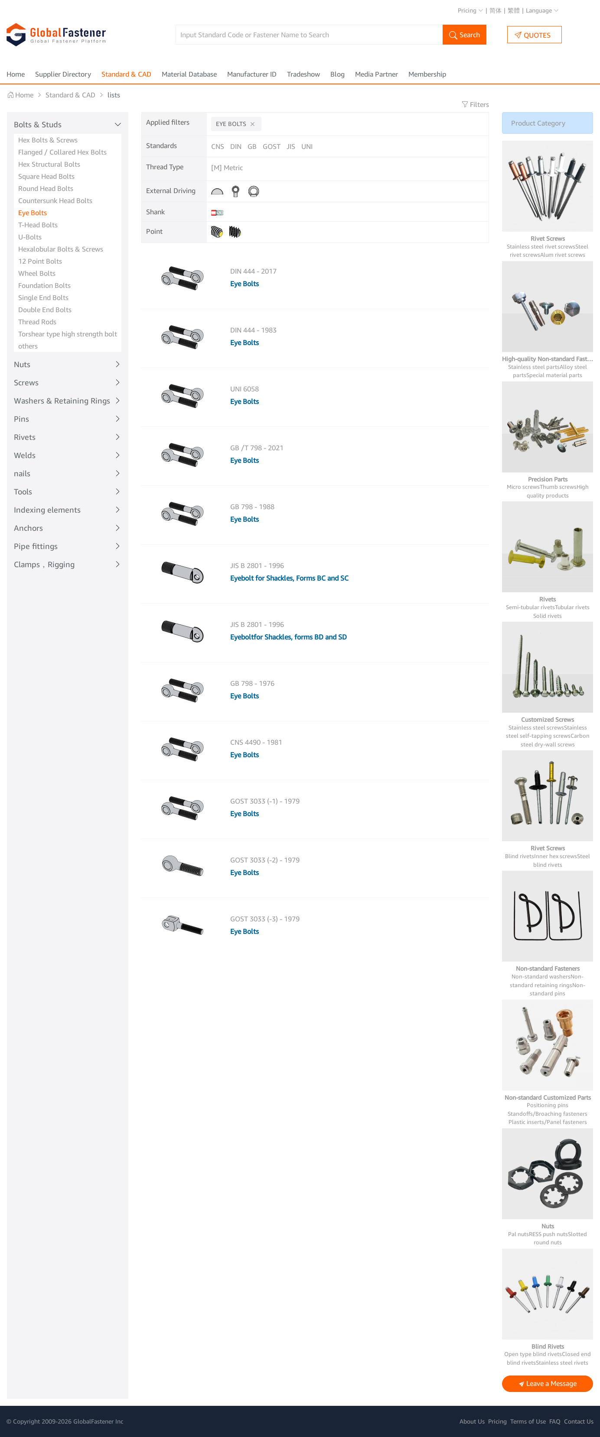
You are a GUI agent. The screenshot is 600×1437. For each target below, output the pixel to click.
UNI (307, 146)
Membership (427, 74)
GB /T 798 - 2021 (257, 447)
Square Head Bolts (46, 176)
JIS (291, 146)
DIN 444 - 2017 (253, 271)
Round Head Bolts (45, 188)
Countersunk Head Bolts (55, 200)
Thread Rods (37, 321)
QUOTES (533, 34)
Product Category (538, 123)
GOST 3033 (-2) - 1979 (265, 860)
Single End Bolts (43, 297)
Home (16, 74)
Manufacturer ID (252, 74)
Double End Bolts (45, 309)
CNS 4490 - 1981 (256, 742)
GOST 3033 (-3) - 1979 (265, 918)
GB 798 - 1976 (252, 683)
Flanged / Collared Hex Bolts (62, 152)
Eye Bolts (32, 212)
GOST (271, 146)
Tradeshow (303, 74)
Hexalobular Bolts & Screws (60, 249)
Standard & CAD (126, 74)
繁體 (514, 10)
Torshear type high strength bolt (67, 333)
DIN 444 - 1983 (253, 330)
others (28, 346)
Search (464, 35)
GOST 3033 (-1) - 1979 (265, 801)
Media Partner (376, 74)
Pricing (470, 10)
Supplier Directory (63, 74)
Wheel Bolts (36, 273)
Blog (337, 74)
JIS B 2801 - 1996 (257, 565)
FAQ (555, 1421)
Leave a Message (548, 1384)
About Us (472, 1421)
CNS (217, 146)
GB (252, 146)
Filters (475, 104)
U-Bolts (30, 237)
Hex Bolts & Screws (48, 140)
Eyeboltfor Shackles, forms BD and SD (288, 637)
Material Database (189, 74)
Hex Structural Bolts (49, 164)
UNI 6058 (244, 388)
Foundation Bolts (44, 285)
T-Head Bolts (38, 224)
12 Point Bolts (40, 261)
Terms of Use (528, 1421)
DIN (235, 146)
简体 (495, 10)
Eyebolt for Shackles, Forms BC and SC (289, 578)
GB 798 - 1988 (252, 506)
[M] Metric (227, 167)
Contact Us (578, 1421)
